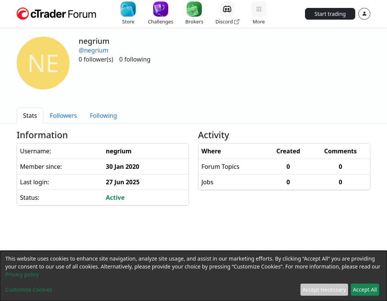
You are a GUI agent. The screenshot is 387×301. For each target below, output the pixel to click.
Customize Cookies (28, 289)
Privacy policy (22, 274)
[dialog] (193, 276)
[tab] (30, 115)
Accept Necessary (324, 289)
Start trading (330, 13)
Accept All (365, 289)
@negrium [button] (93, 50)
